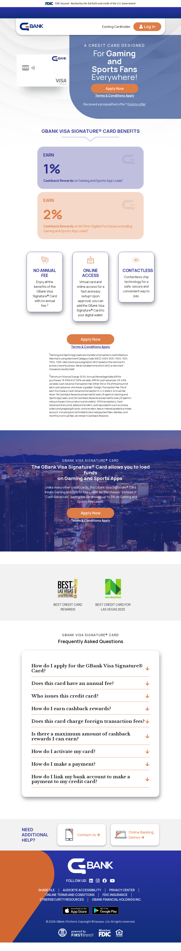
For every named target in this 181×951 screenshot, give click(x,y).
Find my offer (136, 105)
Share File (46, 898)
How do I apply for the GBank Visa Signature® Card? (74, 668)
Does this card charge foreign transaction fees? (84, 725)
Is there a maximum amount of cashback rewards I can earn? (83, 743)
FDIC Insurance (115, 903)
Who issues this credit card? (66, 697)
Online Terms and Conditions (70, 903)
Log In (149, 26)
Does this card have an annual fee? (74, 684)
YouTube (112, 889)
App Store (75, 919)
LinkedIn (91, 889)
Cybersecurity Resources (61, 908)
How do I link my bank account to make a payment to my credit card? (83, 787)
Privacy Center (122, 898)
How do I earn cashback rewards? (73, 710)
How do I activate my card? (65, 759)
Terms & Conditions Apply (115, 96)
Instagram (98, 889)
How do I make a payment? (65, 772)
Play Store (105, 919)
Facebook (105, 889)
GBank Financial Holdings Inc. (117, 908)
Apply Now (114, 88)
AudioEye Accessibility (82, 898)
